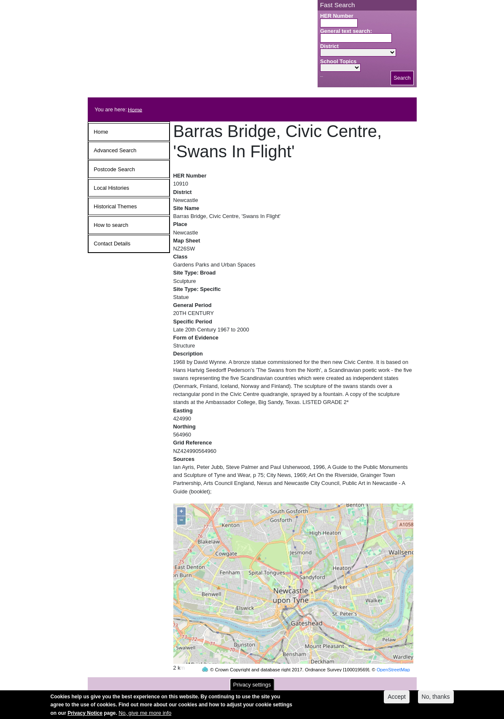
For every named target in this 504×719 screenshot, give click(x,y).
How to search (111, 225)
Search (402, 78)
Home (135, 109)
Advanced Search (115, 150)
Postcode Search (114, 169)
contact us (307, 682)
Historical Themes (115, 206)
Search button (321, 76)
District (329, 46)
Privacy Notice (84, 716)
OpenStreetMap (393, 653)
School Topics (338, 61)
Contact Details (112, 243)
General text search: (346, 31)
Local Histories (111, 188)
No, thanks (436, 699)
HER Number (336, 16)
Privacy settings (252, 687)
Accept (397, 699)
